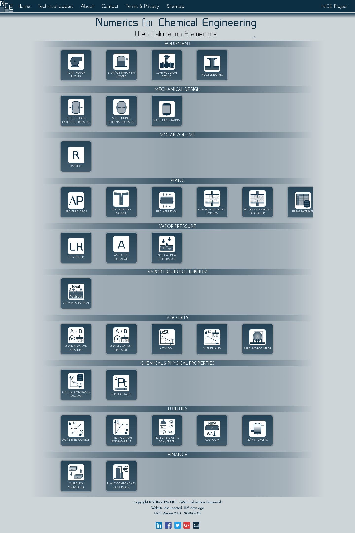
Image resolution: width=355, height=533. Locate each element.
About (87, 6)
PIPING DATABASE (303, 211)
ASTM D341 (166, 348)
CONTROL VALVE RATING (167, 74)
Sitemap (175, 6)
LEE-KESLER (76, 257)
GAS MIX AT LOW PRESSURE (76, 348)
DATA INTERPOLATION (76, 439)
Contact (109, 6)
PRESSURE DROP (76, 211)
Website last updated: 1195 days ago (177, 508)
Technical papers (55, 6)
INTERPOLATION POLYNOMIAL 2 (121, 439)
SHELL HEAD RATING (166, 120)
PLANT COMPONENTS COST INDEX (121, 485)
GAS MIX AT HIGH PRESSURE (121, 348)
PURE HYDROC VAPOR (257, 348)
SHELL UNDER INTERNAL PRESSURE (121, 120)
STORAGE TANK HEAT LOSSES (121, 74)
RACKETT (76, 166)
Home (23, 6)
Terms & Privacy (142, 6)
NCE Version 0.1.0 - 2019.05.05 (177, 513)
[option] (65, 65)
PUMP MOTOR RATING (76, 74)
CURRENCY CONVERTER (76, 485)
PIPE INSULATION (167, 211)
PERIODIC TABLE (121, 394)
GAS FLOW (212, 439)
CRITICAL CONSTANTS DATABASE (76, 394)
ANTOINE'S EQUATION (121, 257)
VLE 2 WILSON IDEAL (76, 303)
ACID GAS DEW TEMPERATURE (166, 257)
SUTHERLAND (212, 348)
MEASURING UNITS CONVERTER (166, 439)
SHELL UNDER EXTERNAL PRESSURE (76, 120)
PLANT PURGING (257, 439)
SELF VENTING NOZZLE (121, 211)
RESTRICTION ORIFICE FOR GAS (212, 211)
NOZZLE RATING (212, 74)
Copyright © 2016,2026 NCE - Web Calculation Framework (178, 502)
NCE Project (334, 6)
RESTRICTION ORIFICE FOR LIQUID (257, 211)
